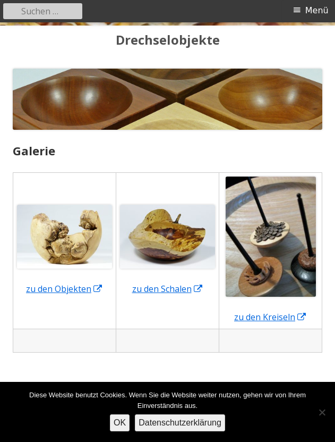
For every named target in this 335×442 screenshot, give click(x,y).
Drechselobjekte (168, 40)
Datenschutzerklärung (180, 422)
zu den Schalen (167, 289)
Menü (317, 10)
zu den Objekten (64, 289)
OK (120, 422)
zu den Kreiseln (270, 317)
